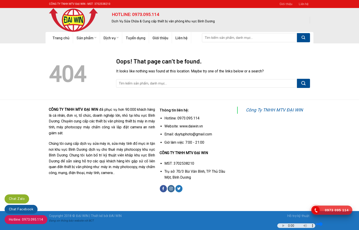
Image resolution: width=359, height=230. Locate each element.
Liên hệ (303, 4)
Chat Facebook (21, 209)
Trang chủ (60, 37)
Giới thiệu (286, 4)
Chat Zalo (17, 199)
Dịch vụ (111, 37)
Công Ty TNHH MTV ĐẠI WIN (274, 110)
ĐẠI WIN (82, 216)
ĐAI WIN (115, 216)
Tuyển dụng (135, 37)
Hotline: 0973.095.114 (26, 219)
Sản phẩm (86, 37)
